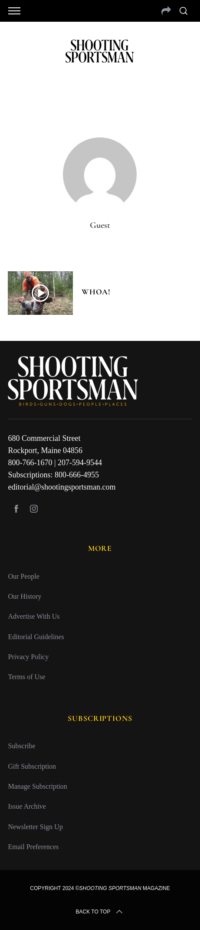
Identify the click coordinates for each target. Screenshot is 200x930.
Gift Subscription (32, 766)
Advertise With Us (33, 616)
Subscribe (21, 746)
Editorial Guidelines (36, 636)
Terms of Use (26, 676)
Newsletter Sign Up (35, 826)
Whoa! (96, 292)
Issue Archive (27, 806)
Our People (23, 576)
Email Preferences (33, 846)
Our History (24, 596)
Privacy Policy (28, 656)
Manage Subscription (37, 786)
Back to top (100, 912)
